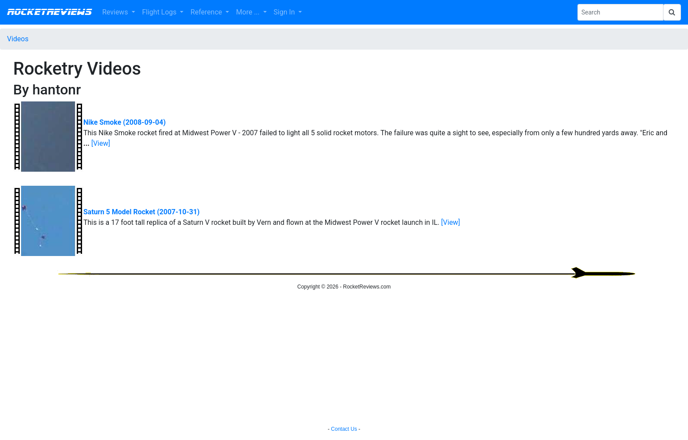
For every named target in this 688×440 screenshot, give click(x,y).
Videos (18, 39)
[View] (100, 143)
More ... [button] (248, 12)
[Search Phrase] (620, 12)
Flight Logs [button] (160, 12)
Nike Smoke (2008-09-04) (124, 122)
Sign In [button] (285, 12)
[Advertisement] (344, 359)
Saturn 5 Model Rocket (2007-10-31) (141, 212)
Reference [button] (207, 12)
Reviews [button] (116, 12)
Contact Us (344, 429)
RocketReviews (49, 12)
